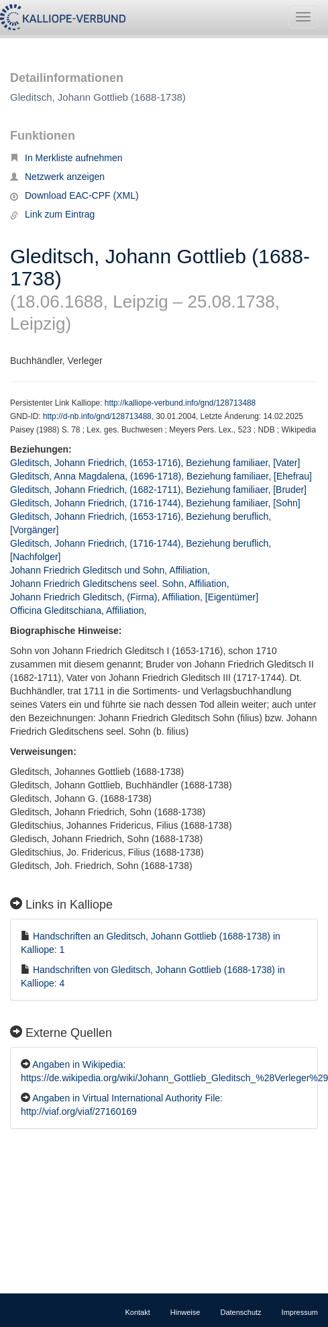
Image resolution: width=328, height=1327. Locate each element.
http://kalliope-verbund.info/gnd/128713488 (180, 403)
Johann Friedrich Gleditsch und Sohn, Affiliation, (111, 570)
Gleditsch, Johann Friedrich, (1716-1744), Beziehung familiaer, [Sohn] (155, 503)
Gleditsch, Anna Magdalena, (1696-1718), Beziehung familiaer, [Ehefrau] (161, 476)
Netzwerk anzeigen (57, 176)
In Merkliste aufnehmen (66, 157)
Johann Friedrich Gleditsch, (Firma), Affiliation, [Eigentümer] (134, 597)
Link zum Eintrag (52, 214)
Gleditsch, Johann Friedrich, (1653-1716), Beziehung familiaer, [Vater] (155, 462)
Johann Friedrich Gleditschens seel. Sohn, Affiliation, (120, 583)
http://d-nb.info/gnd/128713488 (97, 416)
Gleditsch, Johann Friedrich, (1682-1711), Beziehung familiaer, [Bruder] (158, 489)
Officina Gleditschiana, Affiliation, (79, 610)
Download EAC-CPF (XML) (74, 195)
